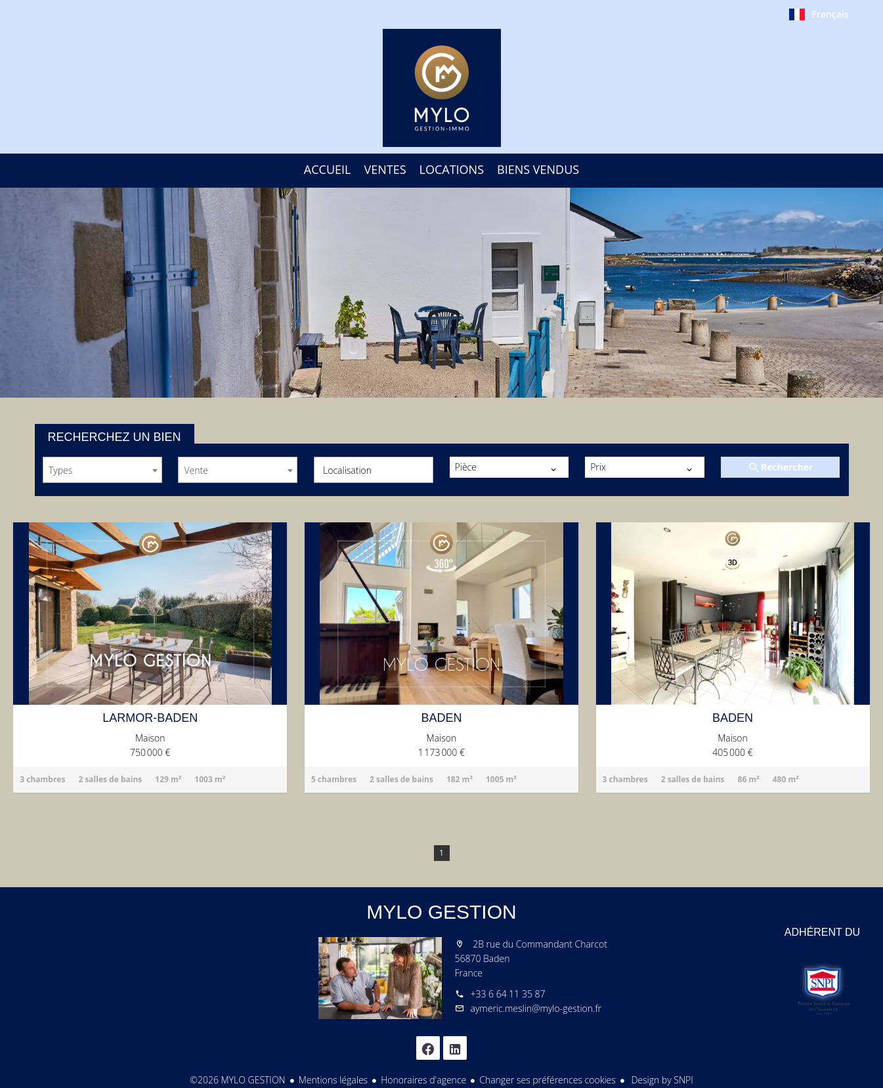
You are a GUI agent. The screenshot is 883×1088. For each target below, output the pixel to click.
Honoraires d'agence (423, 1080)
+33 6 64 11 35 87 (508, 994)
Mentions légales (333, 1080)
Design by (661, 1080)
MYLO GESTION (441, 912)
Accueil (442, 88)
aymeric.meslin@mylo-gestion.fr (536, 1008)
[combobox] (102, 470)
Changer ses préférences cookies (547, 1080)
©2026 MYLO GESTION (237, 1080)
